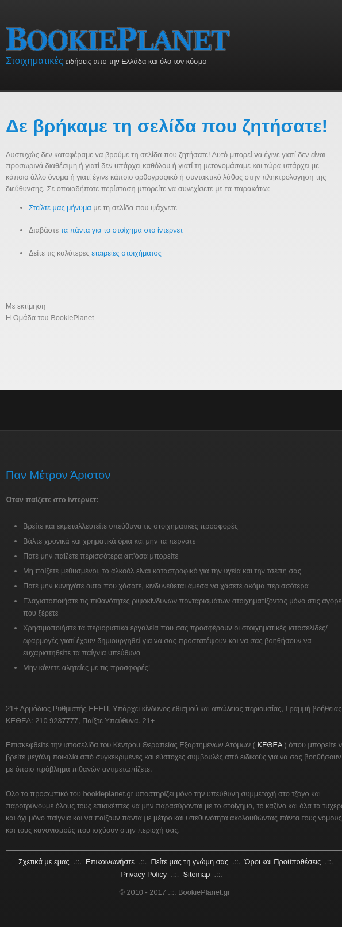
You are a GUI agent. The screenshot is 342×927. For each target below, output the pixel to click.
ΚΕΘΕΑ (269, 744)
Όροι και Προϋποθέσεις (284, 861)
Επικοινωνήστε (111, 861)
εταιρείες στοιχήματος (126, 253)
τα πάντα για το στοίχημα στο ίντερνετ (122, 230)
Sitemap (198, 874)
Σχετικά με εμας (44, 861)
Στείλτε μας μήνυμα (60, 207)
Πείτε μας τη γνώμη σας (190, 861)
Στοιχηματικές (34, 60)
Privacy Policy (144, 874)
